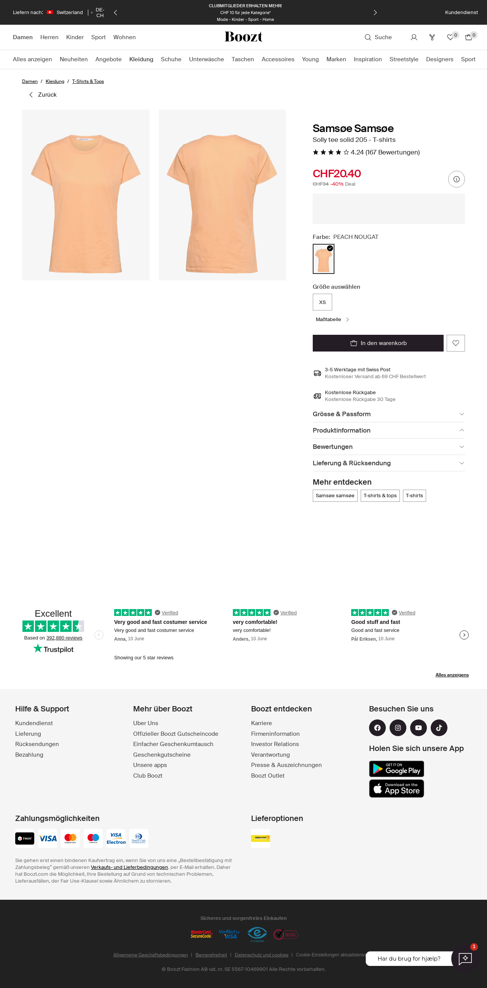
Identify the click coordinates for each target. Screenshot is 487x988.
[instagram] (398, 727)
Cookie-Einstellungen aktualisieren (331, 955)
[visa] (47, 839)
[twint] (24, 839)
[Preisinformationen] (456, 179)
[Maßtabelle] (333, 319)
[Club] (432, 37)
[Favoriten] (450, 37)
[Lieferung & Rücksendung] (389, 463)
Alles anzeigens (452, 675)
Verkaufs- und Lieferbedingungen (129, 867)
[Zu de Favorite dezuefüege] (456, 343)
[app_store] (396, 789)
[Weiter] (375, 12)
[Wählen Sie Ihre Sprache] (98, 12)
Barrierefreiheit (211, 955)
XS (322, 302)
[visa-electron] (116, 839)
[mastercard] (70, 839)
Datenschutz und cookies (261, 955)
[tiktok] (439, 727)
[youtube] (418, 727)
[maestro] (93, 839)
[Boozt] (243, 37)
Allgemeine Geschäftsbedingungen (150, 955)
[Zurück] (116, 12)
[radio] (323, 259)
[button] (86, 195)
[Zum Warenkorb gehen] (469, 37)
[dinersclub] (138, 839)
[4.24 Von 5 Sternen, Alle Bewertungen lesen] (366, 152)
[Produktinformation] (389, 430)
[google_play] (396, 769)
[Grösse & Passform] (389, 414)
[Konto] (414, 37)
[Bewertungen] (389, 447)
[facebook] (377, 727)
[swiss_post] (260, 839)
